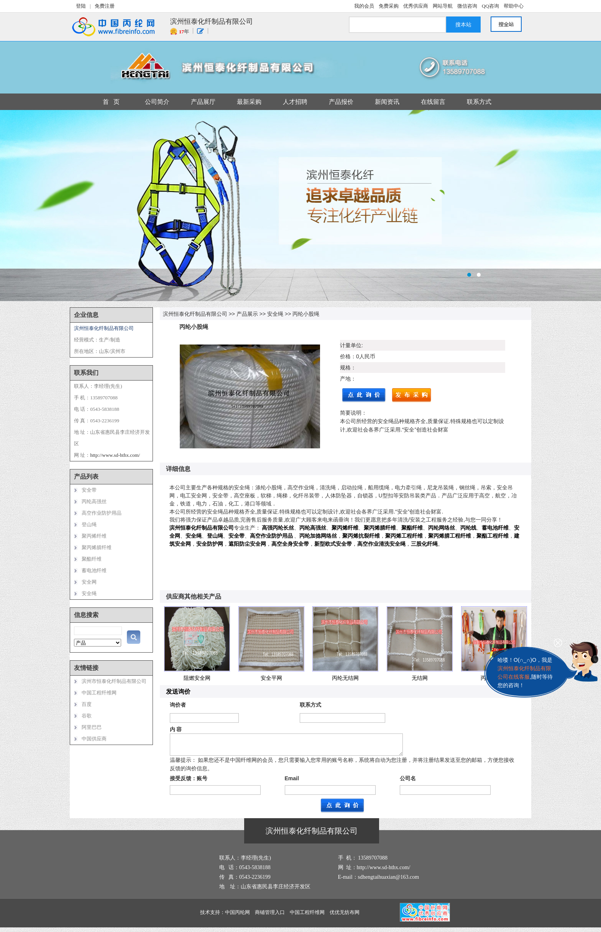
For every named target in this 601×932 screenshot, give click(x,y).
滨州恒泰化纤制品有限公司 (195, 314)
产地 (345, 379)
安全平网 (271, 678)
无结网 (420, 678)
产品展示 (247, 314)
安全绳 (275, 314)
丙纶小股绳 (305, 314)
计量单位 (350, 345)
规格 (345, 367)
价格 (345, 356)
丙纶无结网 (345, 678)
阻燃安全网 (197, 678)
